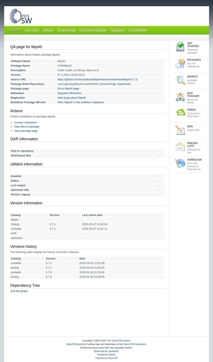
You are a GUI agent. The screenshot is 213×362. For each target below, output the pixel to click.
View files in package (26, 126)
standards (113, 351)
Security (32, 30)
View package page (26, 130)
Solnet (111, 354)
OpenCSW (71, 344)
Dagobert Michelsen (69, 93)
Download (66, 30)
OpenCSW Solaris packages (20, 16)
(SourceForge (107, 84)
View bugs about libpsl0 (71, 97)
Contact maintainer (25, 122)
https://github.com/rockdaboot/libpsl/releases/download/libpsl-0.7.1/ (97, 79)
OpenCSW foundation (134, 344)
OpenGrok (124, 84)
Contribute (137, 30)
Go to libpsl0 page (68, 88)
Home (15, 30)
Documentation (93, 30)
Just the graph (18, 291)
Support (117, 30)
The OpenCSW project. (119, 340)
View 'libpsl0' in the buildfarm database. (81, 102)
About (48, 30)
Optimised (99, 351)
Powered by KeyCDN (106, 358)
